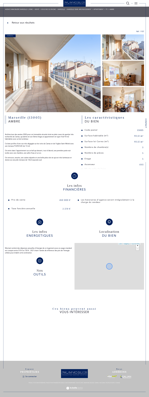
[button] (123, 110)
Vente (37, 9)
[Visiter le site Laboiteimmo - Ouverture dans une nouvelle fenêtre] (74, 391)
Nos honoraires (70, 382)
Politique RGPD (110, 382)
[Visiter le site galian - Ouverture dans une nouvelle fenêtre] (125, 376)
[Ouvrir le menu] (136, 3)
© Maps (126, 243)
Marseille (61, 9)
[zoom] (53, 112)
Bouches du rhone (48, 9)
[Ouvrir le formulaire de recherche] (127, 3)
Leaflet (120, 243)
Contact (146, 123)
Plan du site (79, 382)
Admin (96, 382)
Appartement (99, 9)
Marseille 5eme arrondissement (79, 9)
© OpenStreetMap (135, 243)
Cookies (117, 382)
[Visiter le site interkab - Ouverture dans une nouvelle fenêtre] (112, 377)
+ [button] (137, 245)
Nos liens (102, 382)
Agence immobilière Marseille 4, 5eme (19, 9)
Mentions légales (89, 382)
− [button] (137, 248)
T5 (106, 9)
